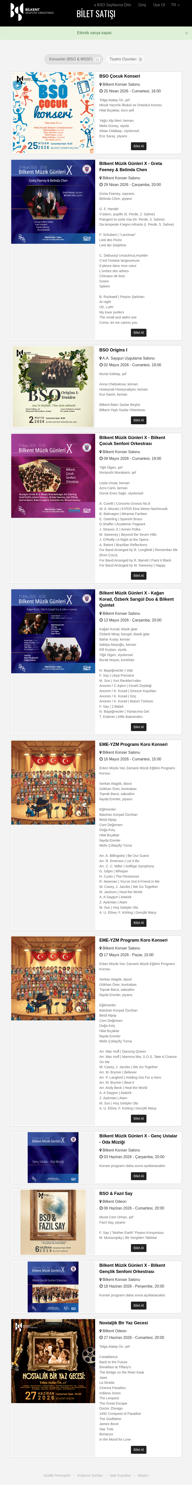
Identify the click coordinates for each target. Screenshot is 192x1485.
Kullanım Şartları (90, 1475)
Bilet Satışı (96, 13)
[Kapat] (186, 33)
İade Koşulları (120, 1475)
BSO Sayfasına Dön (112, 5)
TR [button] (175, 5)
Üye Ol (159, 5)
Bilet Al (139, 146)
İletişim (143, 1475)
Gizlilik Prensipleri (57, 1475)
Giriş (142, 5)
